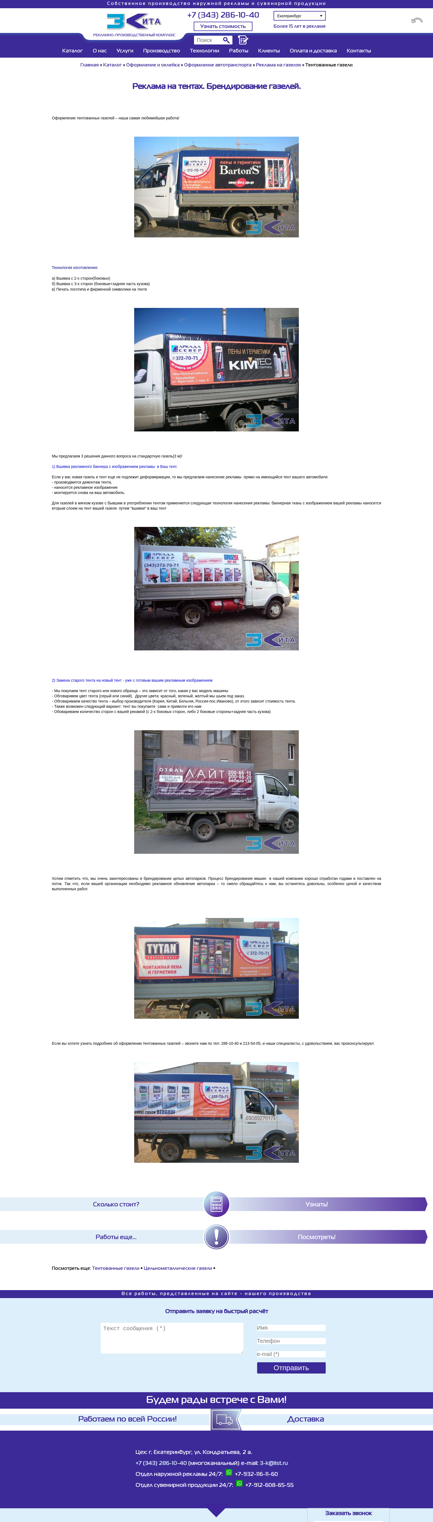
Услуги (125, 51)
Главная (89, 65)
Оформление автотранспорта (218, 65)
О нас (100, 51)
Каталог (72, 51)
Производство (161, 51)
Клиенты (269, 51)
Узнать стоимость (223, 26)
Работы (238, 51)
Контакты (359, 51)
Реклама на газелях (278, 65)
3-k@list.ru (274, 1463)
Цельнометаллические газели (178, 1269)
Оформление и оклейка (153, 65)
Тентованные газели (115, 1269)
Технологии (204, 51)
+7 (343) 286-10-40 (223, 15)
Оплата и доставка (313, 51)
